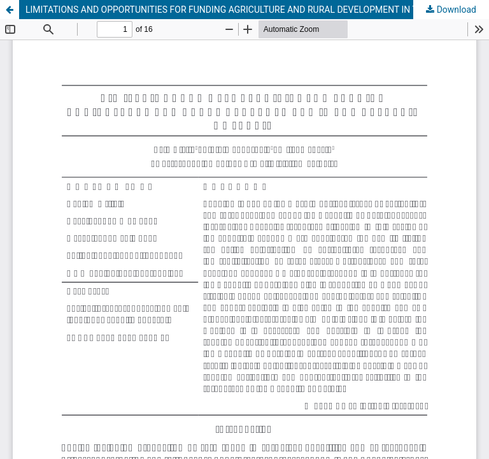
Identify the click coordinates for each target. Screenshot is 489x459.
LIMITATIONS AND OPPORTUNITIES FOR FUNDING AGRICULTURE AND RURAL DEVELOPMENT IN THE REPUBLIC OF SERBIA (257, 9)
